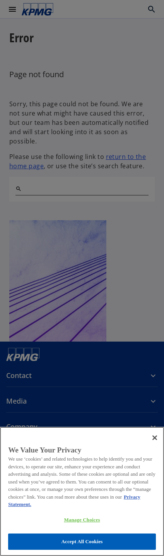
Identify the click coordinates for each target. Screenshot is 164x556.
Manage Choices (82, 520)
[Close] (154, 437)
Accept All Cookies (81, 541)
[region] (82, 491)
